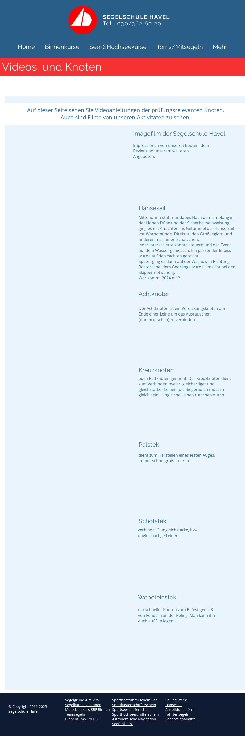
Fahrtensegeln (178, 714)
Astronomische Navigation (134, 719)
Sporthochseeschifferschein (135, 714)
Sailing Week (176, 700)
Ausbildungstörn (180, 709)
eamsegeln (76, 714)
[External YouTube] (66, 240)
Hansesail (174, 704)
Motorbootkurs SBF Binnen (87, 709)
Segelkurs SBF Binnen (83, 704)
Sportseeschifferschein (131, 709)
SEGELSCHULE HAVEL (136, 17)
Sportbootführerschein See (135, 700)
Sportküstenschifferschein (134, 704)
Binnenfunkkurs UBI (82, 719)
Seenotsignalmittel (181, 719)
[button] (62, 46)
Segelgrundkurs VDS (82, 700)
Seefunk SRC (122, 723)
